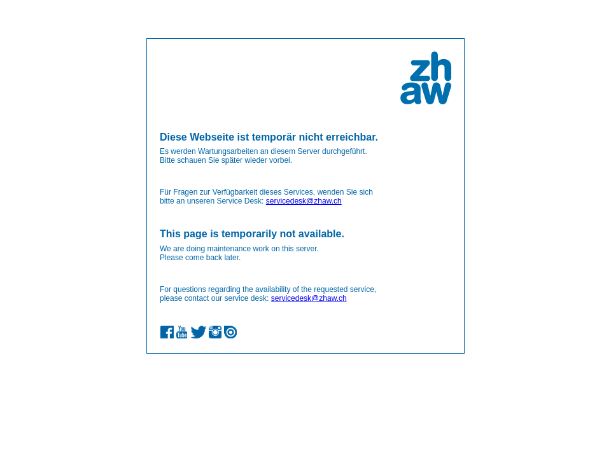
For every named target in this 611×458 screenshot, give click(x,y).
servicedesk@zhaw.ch (304, 201)
